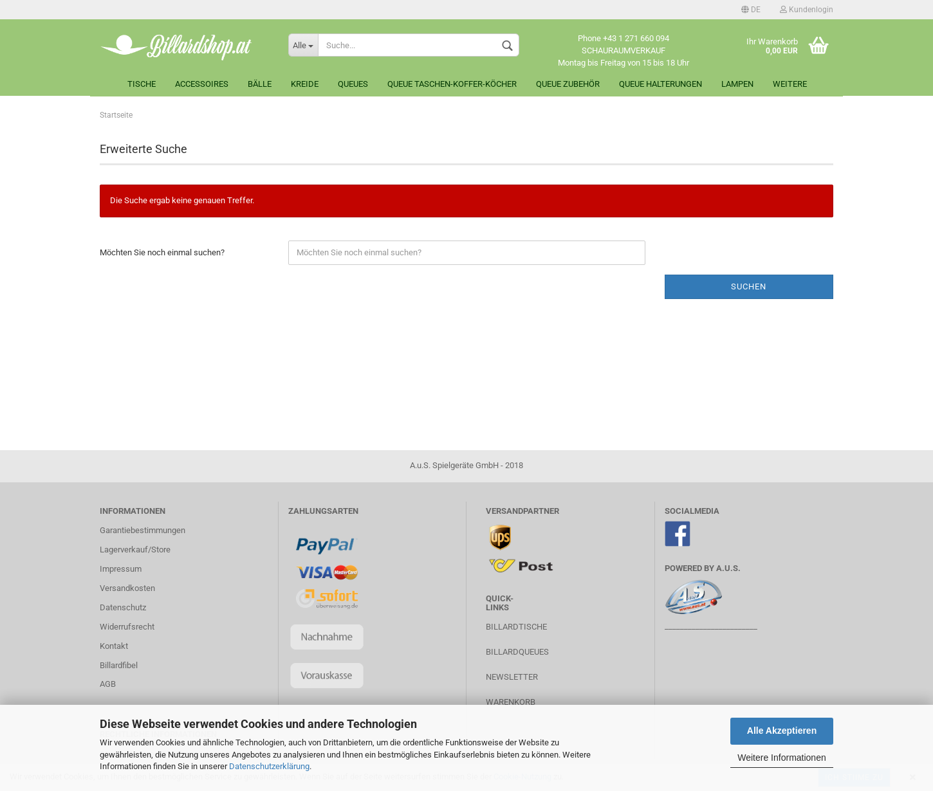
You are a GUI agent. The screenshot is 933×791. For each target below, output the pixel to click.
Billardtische (516, 627)
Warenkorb (510, 702)
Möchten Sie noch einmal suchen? (162, 252)
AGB (108, 684)
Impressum (121, 569)
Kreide (305, 84)
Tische (141, 84)
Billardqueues (517, 652)
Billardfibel (119, 665)
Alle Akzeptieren (782, 730)
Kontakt (114, 646)
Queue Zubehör (568, 84)
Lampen (737, 84)
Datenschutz (123, 607)
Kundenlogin (806, 9)
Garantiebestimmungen (142, 530)
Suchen (748, 286)
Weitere (790, 84)
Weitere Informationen (781, 757)
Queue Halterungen (660, 84)
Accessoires (201, 84)
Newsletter (512, 677)
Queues (353, 84)
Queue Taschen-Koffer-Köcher (452, 84)
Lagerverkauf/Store (135, 549)
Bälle (260, 84)
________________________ (711, 626)
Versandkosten (127, 588)
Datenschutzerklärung (269, 766)
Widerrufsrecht (127, 627)
